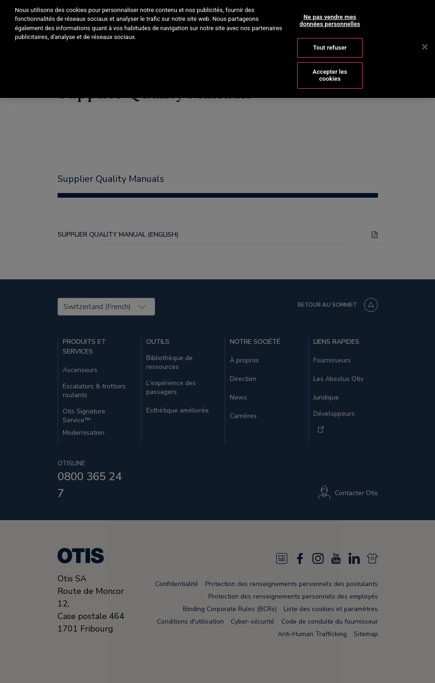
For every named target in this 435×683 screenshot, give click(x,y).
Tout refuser (330, 40)
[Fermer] (425, 39)
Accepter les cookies (329, 67)
